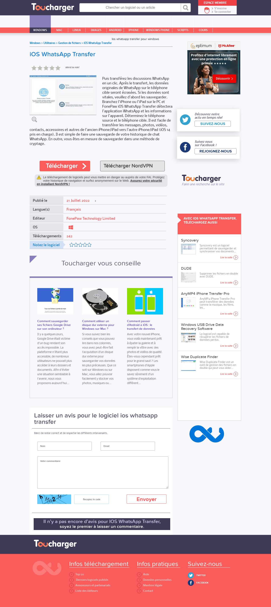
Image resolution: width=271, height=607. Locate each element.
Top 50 (76, 574)
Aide (143, 574)
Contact (145, 591)
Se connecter (222, 12)
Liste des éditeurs (83, 591)
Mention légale (149, 585)
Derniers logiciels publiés (88, 580)
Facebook (202, 582)
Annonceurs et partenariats (89, 585)
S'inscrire (220, 8)
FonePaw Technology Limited (90, 218)
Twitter (201, 575)
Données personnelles (154, 580)
